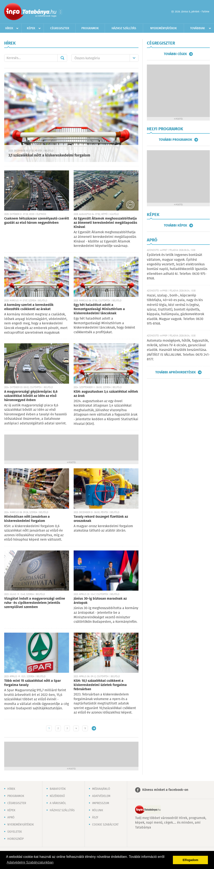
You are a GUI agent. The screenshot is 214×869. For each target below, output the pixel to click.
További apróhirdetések (175, 372)
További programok (175, 140)
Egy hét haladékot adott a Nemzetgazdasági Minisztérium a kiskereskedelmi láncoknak (99, 309)
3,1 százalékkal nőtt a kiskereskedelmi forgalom (49, 155)
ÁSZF (95, 817)
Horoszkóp (15, 839)
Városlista (60, 12)
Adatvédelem (101, 796)
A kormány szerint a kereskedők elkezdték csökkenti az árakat (29, 307)
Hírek (9, 28)
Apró (10, 817)
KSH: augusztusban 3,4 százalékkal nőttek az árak (106, 394)
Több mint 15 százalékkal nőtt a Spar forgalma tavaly (32, 683)
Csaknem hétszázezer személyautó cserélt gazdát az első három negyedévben (36, 220)
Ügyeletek (14, 832)
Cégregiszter (59, 28)
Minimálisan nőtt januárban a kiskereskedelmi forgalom (27, 519)
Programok (90, 28)
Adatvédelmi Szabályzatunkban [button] (30, 862)
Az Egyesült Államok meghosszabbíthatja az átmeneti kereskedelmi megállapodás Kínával (105, 223)
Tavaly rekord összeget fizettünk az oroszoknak (101, 519)
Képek (31, 28)
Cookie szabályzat (105, 824)
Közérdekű (57, 796)
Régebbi (94, 728)
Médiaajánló (101, 789)
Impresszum (100, 803)
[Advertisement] (71, 447)
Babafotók (58, 789)
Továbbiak (197, 28)
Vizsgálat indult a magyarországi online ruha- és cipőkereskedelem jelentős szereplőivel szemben (34, 603)
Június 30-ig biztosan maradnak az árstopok (100, 601)
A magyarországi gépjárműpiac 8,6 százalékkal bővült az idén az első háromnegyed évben (30, 396)
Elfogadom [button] (190, 860)
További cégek (175, 54)
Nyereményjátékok (163, 28)
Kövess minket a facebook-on (165, 790)
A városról (58, 803)
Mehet (62, 58)
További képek (175, 225)
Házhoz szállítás (124, 28)
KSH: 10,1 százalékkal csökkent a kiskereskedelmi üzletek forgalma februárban (100, 685)
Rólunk (97, 810)
